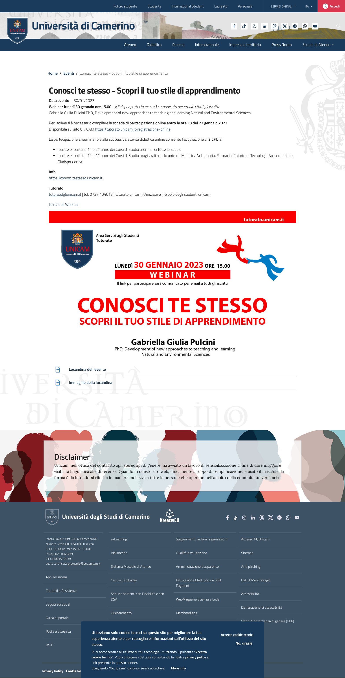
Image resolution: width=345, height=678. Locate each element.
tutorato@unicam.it (65, 194)
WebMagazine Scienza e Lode (197, 599)
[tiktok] (232, 25)
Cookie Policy (76, 671)
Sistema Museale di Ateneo (131, 566)
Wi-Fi (49, 645)
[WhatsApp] (293, 25)
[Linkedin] (252, 25)
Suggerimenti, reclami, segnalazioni (201, 539)
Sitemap (247, 553)
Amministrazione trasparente (197, 566)
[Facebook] (222, 25)
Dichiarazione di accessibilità (261, 607)
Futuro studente (125, 6)
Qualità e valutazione (191, 553)
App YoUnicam (56, 577)
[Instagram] (242, 25)
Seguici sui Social (58, 604)
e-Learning (119, 539)
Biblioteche (119, 553)
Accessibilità (250, 594)
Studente (154, 6)
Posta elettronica (58, 631)
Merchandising (186, 613)
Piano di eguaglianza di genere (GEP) (267, 621)
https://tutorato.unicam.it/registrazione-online (133, 129)
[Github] (262, 25)
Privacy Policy (52, 671)
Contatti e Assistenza (61, 590)
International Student (188, 6)
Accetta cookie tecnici (237, 634)
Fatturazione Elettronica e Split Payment (198, 583)
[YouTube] (303, 25)
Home (53, 73)
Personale (245, 6)
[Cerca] (334, 26)
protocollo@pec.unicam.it (84, 564)
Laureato (220, 6)
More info (178, 668)
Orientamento (121, 613)
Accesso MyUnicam (255, 539)
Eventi (68, 73)
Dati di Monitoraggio (255, 580)
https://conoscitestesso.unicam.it (75, 178)
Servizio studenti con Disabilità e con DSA (137, 596)
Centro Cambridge (124, 580)
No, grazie (244, 643)
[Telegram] (283, 25)
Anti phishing (251, 566)
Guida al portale (57, 618)
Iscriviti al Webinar (64, 204)
